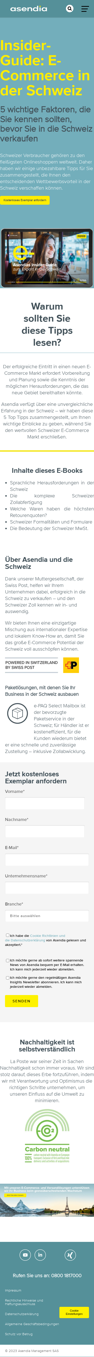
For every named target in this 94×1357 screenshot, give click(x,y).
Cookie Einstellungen (74, 1312)
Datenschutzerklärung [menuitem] (22, 1314)
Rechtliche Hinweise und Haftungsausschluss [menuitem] (24, 1302)
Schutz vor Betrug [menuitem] (19, 1334)
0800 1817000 (66, 1275)
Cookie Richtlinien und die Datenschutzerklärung (35, 938)
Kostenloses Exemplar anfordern (25, 200)
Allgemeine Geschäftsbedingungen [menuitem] (32, 1324)
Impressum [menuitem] (13, 1290)
